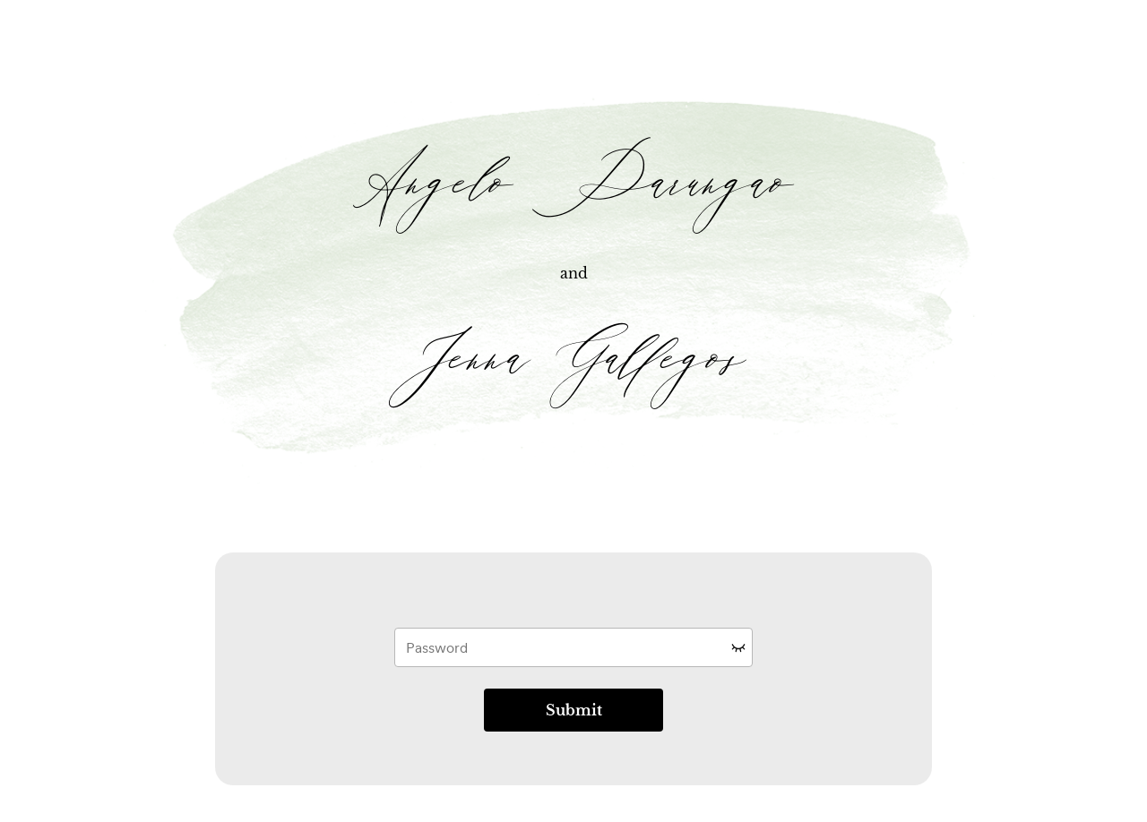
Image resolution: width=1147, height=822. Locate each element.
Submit (574, 710)
